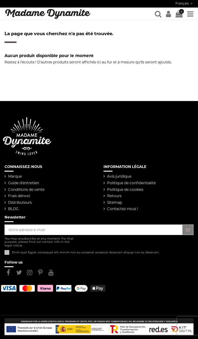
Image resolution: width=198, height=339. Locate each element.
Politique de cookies (125, 189)
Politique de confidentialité (131, 183)
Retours (114, 196)
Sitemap (114, 202)
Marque (15, 176)
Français (185, 3)
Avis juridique (119, 176)
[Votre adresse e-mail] (93, 229)
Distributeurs (20, 202)
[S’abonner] (187, 229)
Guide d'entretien (23, 183)
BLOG (13, 208)
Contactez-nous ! (122, 208)
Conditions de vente (26, 189)
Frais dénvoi (19, 196)
